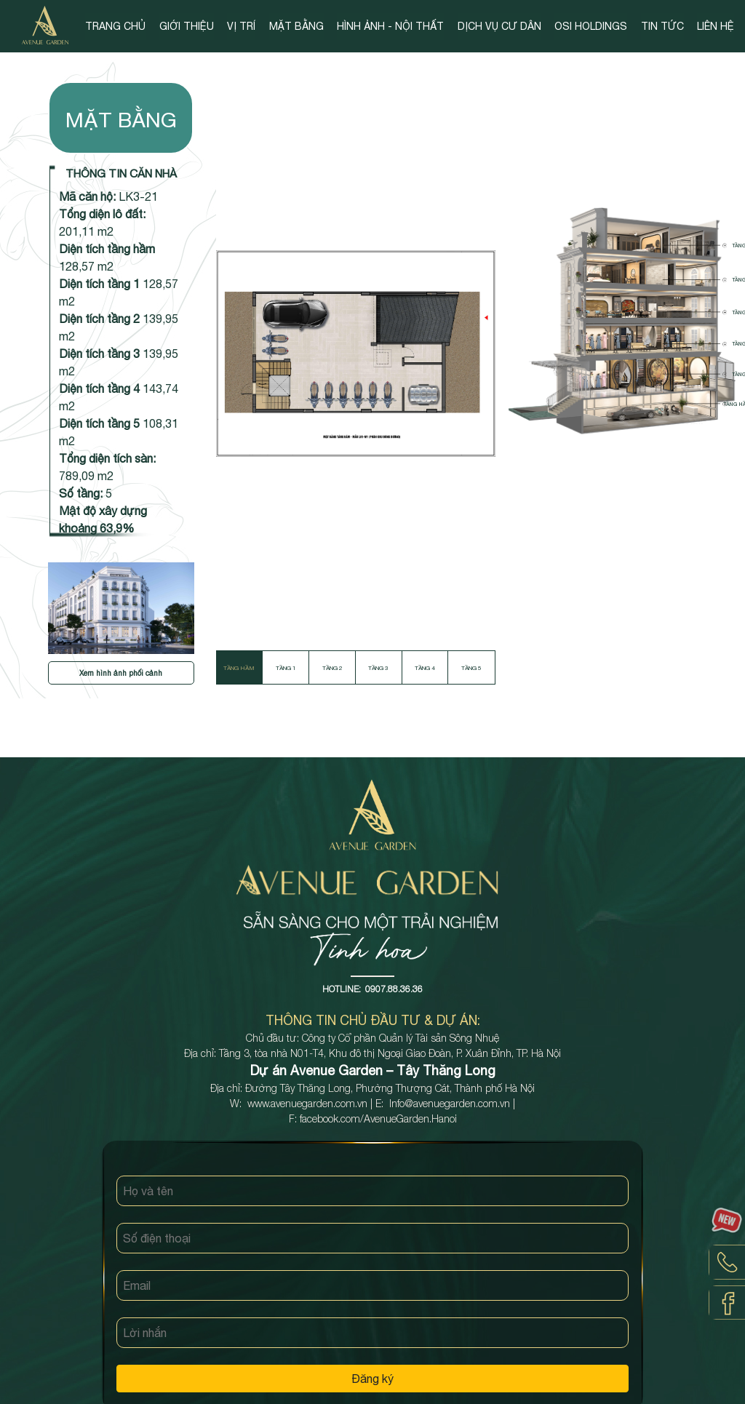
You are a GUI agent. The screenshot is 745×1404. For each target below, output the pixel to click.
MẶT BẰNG (296, 26)
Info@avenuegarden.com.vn (449, 1103)
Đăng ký (372, 1378)
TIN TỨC (662, 26)
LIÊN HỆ (715, 26)
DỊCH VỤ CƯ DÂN (499, 26)
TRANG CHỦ (115, 26)
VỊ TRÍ (241, 26)
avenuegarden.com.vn (319, 1103)
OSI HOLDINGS (590, 26)
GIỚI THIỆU (186, 26)
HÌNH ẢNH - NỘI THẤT (390, 26)
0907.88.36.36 (394, 989)
